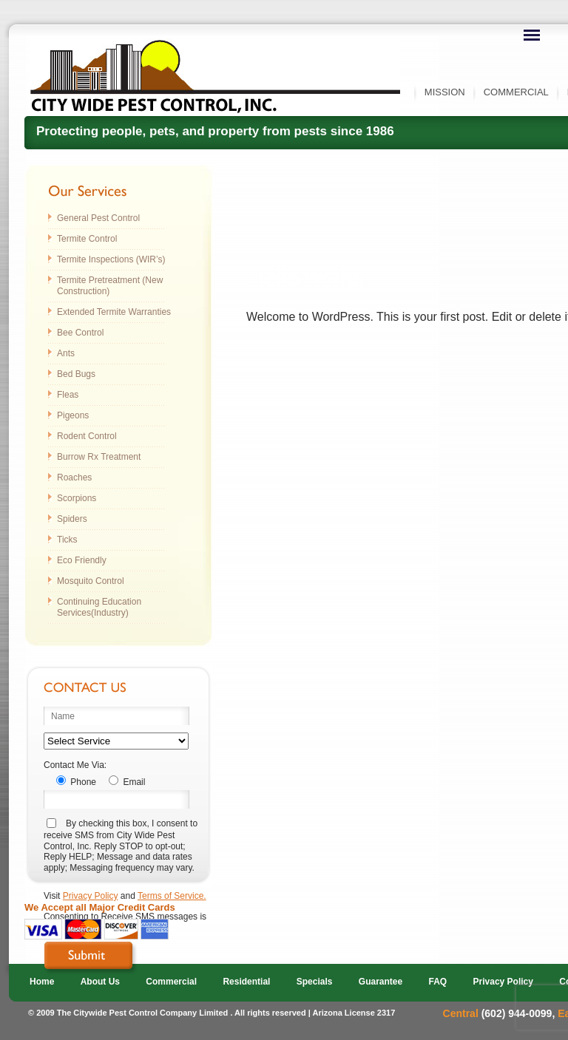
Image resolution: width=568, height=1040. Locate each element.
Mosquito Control (90, 581)
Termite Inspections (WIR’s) (111, 259)
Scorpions (76, 498)
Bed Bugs (76, 374)
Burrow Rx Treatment (99, 457)
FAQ (438, 981)
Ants (66, 353)
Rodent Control (87, 436)
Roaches (74, 477)
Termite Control (87, 239)
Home (42, 981)
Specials (315, 981)
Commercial (516, 92)
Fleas (67, 395)
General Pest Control (98, 218)
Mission (445, 92)
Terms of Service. (172, 896)
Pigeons (73, 415)
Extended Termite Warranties (114, 312)
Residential (246, 981)
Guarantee (380, 981)
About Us (100, 981)
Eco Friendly (81, 560)
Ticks (67, 539)
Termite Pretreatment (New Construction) (110, 285)
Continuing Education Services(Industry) (99, 607)
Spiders (72, 519)
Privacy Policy (90, 896)
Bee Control (80, 332)
